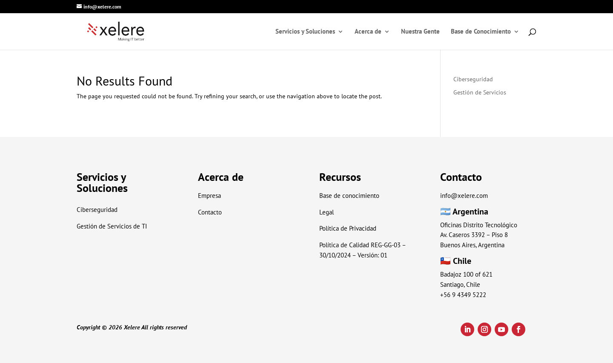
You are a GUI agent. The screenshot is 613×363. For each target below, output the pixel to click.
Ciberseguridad (473, 79)
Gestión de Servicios (479, 92)
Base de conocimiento (349, 196)
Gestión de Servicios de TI (112, 226)
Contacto (210, 212)
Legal (326, 212)
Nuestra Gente (420, 32)
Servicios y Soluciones (305, 32)
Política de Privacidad (347, 228)
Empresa (209, 196)
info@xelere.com (464, 196)
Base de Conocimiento (481, 32)
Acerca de (368, 32)
